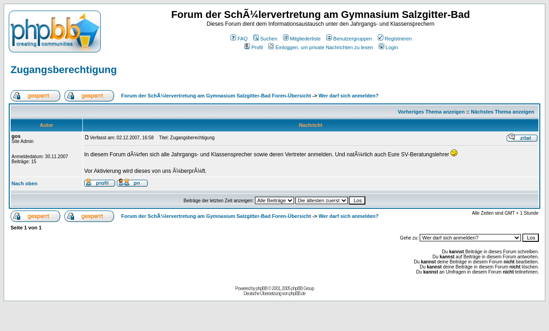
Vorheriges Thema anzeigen (431, 111)
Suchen (265, 38)
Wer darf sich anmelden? (348, 95)
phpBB (261, 288)
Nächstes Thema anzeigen (502, 111)
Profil (253, 47)
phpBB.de (297, 293)
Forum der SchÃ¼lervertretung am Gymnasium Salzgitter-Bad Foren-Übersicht (216, 95)
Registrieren (395, 38)
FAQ (239, 38)
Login (388, 47)
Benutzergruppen (349, 38)
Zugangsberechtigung (64, 69)
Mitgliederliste (302, 38)
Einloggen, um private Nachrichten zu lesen (320, 47)
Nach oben (24, 183)
